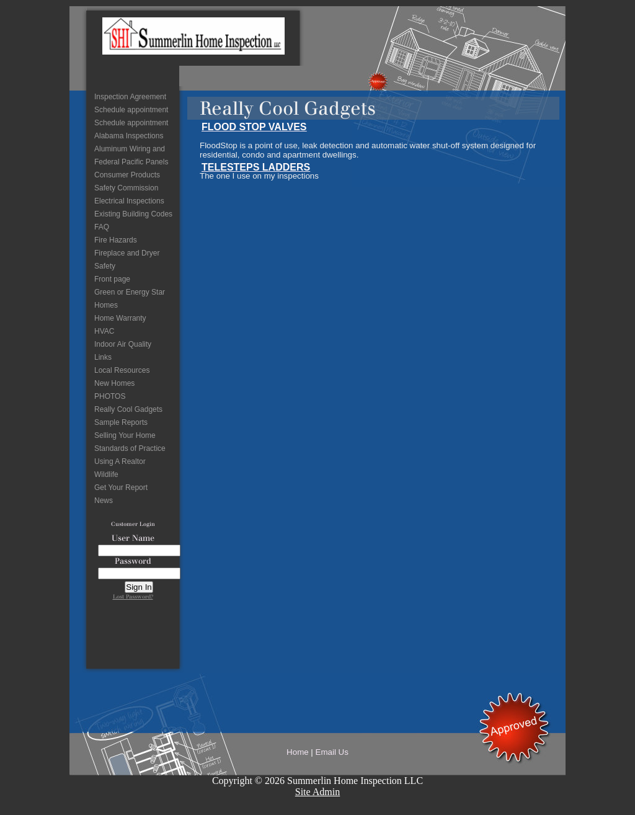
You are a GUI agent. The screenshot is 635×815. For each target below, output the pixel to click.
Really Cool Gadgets (128, 409)
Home (297, 752)
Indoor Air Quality (122, 344)
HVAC (104, 331)
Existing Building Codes (133, 214)
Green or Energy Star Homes (129, 299)
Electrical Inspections (129, 201)
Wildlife (106, 474)
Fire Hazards (115, 240)
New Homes (114, 383)
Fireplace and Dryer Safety (126, 259)
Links (103, 357)
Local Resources (121, 370)
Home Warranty (120, 318)
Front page (112, 279)
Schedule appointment (131, 109)
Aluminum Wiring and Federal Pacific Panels (131, 155)
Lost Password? (133, 596)
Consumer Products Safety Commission (127, 181)
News (103, 500)
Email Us (332, 752)
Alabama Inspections (128, 135)
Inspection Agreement (130, 96)
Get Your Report (121, 487)
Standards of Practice (130, 448)
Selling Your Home (125, 435)
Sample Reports (121, 422)
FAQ (101, 227)
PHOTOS (109, 396)
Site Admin (317, 791)
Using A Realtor (120, 461)
